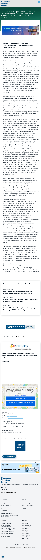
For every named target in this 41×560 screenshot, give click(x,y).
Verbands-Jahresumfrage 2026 (8, 513)
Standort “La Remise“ (5, 536)
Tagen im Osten (25, 531)
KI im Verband (4, 502)
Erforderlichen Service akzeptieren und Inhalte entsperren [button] (20, 403)
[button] (3, 557)
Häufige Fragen (4, 534)
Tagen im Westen (25, 533)
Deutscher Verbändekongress (7, 531)
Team (33, 547)
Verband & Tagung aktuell (27, 505)
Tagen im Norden (25, 536)
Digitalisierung (4, 510)
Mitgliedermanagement (6, 503)
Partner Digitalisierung (27, 525)
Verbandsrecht (4, 508)
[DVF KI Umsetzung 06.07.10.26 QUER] (20, 464)
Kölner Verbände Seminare (7, 533)
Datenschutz (12, 547)
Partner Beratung (25, 528)
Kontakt (3, 492)
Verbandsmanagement (6, 505)
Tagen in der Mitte (26, 535)
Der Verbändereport (26, 502)
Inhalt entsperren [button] (20, 398)
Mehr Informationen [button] (20, 395)
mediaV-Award (25, 508)
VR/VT (15, 492)
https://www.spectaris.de (15, 418)
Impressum (18, 547)
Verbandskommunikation (6, 512)
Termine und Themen (26, 507)
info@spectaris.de (12, 416)
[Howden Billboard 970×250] (20, 27)
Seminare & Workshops (6, 523)
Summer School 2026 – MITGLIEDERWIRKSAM (6, 526)
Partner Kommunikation (27, 526)
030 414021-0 (11, 414)
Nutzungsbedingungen (26, 547)
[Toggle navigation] (39, 2)
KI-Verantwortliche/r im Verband (8, 528)
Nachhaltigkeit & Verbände (7, 507)
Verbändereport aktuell (27, 503)
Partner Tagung (25, 523)
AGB (7, 547)
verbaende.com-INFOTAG (6, 529)
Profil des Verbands (9, 456)
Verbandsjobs (25, 530)
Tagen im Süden (25, 538)
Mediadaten (9, 492)
